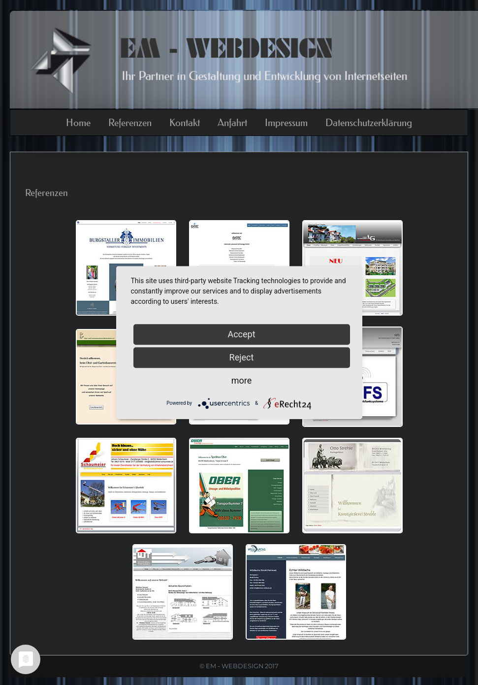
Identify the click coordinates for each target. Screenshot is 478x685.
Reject (241, 357)
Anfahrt (232, 123)
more (241, 380)
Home (78, 123)
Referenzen (130, 123)
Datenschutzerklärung (368, 123)
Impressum (286, 123)
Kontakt (184, 123)
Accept (241, 334)
